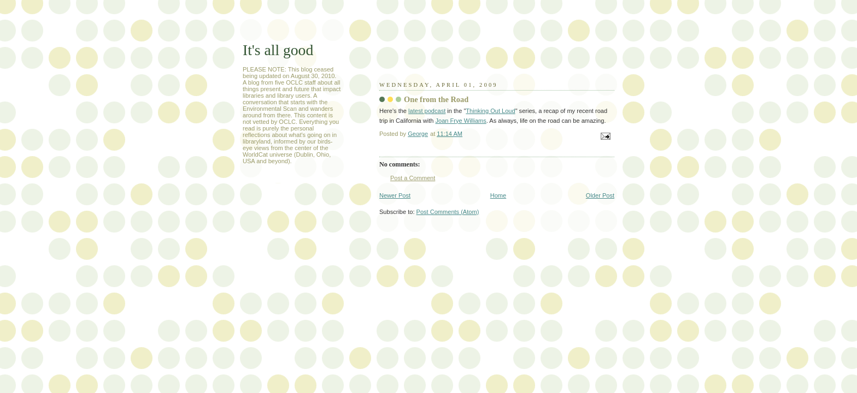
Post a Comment (412, 178)
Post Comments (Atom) (447, 212)
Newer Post (394, 195)
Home (498, 195)
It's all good (278, 49)
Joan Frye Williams (461, 120)
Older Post (600, 195)
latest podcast (426, 111)
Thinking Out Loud (490, 111)
